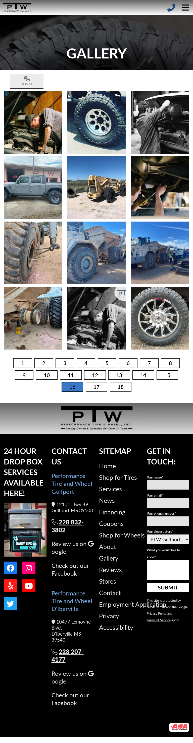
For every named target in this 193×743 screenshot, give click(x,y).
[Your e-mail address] (168, 503)
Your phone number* (161, 513)
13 (119, 375)
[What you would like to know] (168, 570)
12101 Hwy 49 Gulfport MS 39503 (72, 507)
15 (167, 375)
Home (107, 465)
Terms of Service (159, 620)
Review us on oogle (73, 547)
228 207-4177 (68, 655)
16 (72, 386)
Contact (110, 592)
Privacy (109, 615)
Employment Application (132, 604)
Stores (107, 581)
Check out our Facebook (70, 569)
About (107, 546)
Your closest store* (160, 531)
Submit (168, 587)
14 (143, 375)
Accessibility (116, 627)
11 (71, 375)
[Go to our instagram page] (28, 568)
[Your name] (168, 485)
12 (95, 375)
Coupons (111, 523)
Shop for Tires (118, 477)
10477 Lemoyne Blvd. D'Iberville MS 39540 (71, 631)
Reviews (110, 569)
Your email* (155, 495)
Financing (112, 511)
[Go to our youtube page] (28, 585)
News (107, 500)
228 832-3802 (68, 526)
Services (110, 488)
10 (47, 375)
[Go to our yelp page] (10, 585)
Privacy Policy (157, 613)
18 (121, 386)
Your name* (155, 477)
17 (96, 386)
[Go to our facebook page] (10, 568)
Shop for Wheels (122, 534)
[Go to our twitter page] (10, 603)
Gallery (108, 558)
